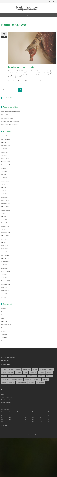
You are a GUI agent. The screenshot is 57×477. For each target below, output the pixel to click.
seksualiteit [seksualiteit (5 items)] (5, 418)
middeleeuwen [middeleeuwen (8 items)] (32, 415)
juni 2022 (4, 233)
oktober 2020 (5, 274)
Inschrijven (12, 134)
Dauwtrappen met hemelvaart (9, 163)
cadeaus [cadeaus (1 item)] (18, 408)
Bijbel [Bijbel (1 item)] (11, 408)
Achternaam (7, 127)
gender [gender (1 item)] (35, 408)
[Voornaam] (12, 123)
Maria (2, 357)
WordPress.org (6, 441)
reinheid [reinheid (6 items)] (41, 415)
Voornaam (7, 121)
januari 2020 (4, 291)
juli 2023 (3, 207)
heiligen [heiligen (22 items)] (51, 408)
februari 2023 (5, 220)
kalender (3, 350)
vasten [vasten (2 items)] (4, 421)
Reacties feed (5, 438)
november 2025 (5, 178)
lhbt (2, 354)
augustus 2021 (5, 249)
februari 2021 (5, 265)
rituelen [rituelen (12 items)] (49, 415)
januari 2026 (4, 175)
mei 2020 (3, 281)
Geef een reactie (37, 80)
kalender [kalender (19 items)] (18, 411)
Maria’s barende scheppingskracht (10, 150)
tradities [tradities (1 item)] (45, 418)
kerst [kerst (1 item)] (25, 411)
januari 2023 (4, 223)
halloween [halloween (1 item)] (43, 408)
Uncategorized (5, 379)
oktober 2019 (5, 297)
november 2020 (5, 271)
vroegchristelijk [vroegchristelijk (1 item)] (21, 421)
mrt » (6, 464)
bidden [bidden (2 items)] (4, 408)
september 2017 (6, 323)
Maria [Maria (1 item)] (4, 415)
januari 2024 (4, 194)
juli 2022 (3, 229)
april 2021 (4, 258)
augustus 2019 (5, 300)
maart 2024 (4, 191)
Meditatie (4, 360)
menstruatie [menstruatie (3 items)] (21, 415)
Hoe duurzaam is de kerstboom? (10, 160)
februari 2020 (5, 287)
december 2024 (5, 184)
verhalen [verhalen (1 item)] (11, 421)
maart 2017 (4, 326)
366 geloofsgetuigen (7, 157)
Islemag (21, 474)
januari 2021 (4, 268)
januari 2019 (4, 307)
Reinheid (3, 367)
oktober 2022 (5, 226)
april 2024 (4, 187)
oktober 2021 (5, 245)
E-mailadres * (8, 115)
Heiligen (3, 347)
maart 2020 (4, 284)
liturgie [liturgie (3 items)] (49, 411)
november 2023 (5, 200)
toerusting (4, 376)
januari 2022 (4, 236)
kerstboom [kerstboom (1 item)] (33, 411)
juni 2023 (4, 210)
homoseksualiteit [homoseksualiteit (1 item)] (7, 411)
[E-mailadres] (12, 118)
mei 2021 (3, 255)
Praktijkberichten (19, 80)
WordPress (35, 474)
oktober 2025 (5, 181)
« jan (2, 464)
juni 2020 (4, 278)
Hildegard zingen (6, 153)
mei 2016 (3, 336)
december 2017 (5, 320)
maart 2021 (4, 262)
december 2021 (5, 239)
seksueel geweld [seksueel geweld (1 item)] (17, 418)
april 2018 (4, 316)
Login (2, 433)
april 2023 (4, 216)
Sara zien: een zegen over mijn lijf (22, 67)
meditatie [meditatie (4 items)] (12, 415)
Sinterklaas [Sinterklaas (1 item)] (28, 418)
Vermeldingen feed (7, 436)
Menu (49, 1)
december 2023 (5, 197)
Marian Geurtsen (27, 7)
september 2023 (6, 204)
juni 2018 (4, 313)
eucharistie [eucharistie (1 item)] (26, 408)
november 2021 (5, 242)
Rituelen (27, 80)
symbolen (4, 373)
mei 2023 (3, 213)
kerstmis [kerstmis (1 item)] (41, 411)
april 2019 (4, 303)
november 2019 (5, 294)
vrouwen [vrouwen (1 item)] (31, 421)
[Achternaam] (12, 129)
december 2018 (5, 310)
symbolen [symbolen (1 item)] (37, 418)
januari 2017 (4, 332)
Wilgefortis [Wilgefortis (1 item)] (40, 421)
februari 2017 (5, 329)
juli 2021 (3, 252)
